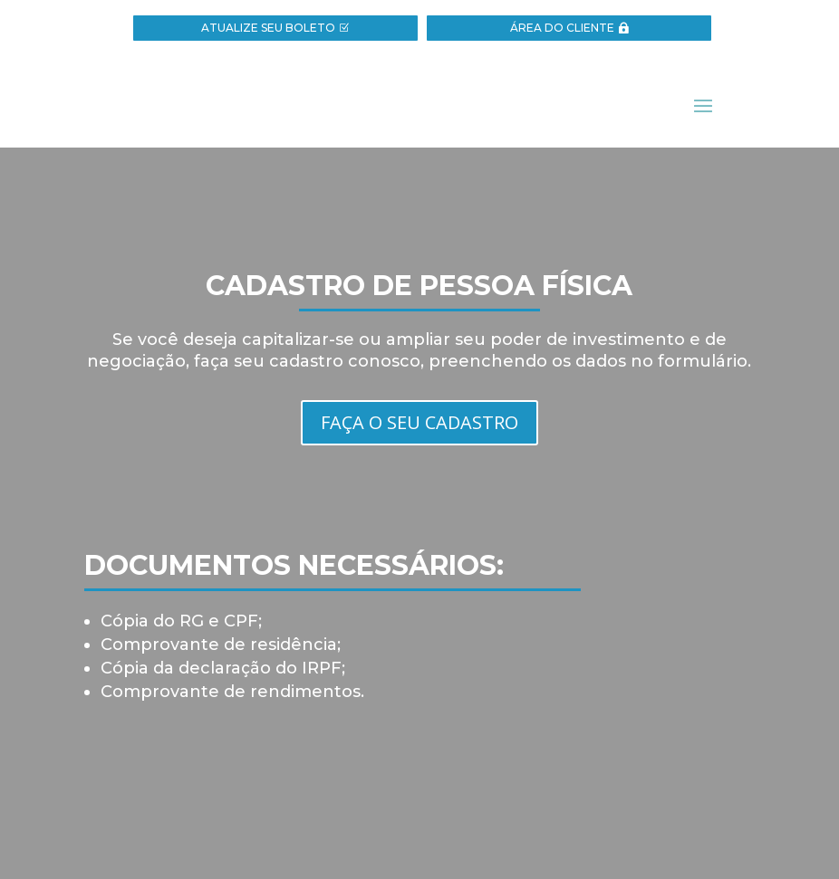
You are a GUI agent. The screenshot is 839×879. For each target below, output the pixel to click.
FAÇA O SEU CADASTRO (419, 422)
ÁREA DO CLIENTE (562, 27)
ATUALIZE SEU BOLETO (268, 27)
